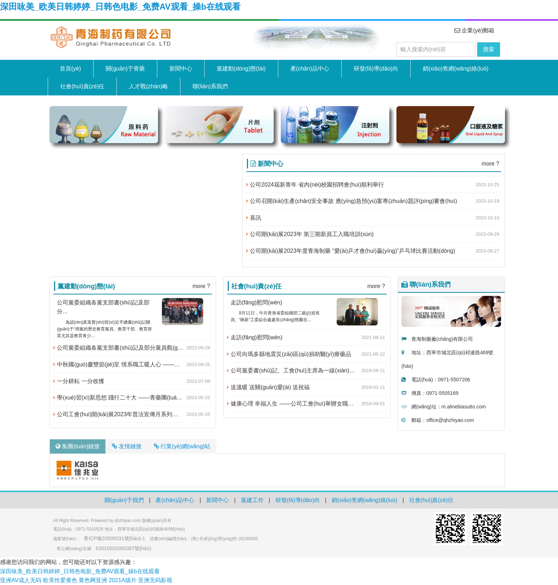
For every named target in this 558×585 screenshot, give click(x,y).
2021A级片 (123, 580)
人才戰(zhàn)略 (148, 86)
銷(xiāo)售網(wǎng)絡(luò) (456, 69)
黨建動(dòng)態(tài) (241, 69)
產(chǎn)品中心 (309, 69)
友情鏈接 (126, 446)
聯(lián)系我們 (210, 86)
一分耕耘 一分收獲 (78, 381)
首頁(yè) (70, 69)
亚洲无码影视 (155, 580)
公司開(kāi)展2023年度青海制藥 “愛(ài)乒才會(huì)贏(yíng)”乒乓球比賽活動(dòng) (350, 251)
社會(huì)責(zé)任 (82, 86)
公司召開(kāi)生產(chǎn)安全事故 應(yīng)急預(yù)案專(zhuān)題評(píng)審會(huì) (351, 201)
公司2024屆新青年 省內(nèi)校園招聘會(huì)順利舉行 (315, 184)
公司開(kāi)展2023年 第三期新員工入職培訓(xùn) (310, 234)
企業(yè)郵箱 (474, 30)
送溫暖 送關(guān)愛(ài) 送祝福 (268, 387)
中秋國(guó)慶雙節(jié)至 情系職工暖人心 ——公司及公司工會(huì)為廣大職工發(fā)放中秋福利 (132, 364)
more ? (490, 164)
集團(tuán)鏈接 (78, 446)
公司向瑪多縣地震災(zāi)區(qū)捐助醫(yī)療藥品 (289, 354)
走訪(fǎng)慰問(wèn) (255, 337)
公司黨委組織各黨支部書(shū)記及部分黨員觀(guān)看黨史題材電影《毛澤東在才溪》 (132, 347)
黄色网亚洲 (93, 580)
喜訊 (253, 218)
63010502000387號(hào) (123, 548)
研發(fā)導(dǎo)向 (376, 69)
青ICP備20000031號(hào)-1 (114, 538)
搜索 (488, 49)
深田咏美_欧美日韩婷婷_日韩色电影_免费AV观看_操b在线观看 (120, 6)
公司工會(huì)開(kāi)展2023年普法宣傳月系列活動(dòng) (126, 414)
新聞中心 (180, 69)
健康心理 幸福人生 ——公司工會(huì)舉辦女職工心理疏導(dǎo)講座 (307, 403)
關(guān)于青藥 (125, 69)
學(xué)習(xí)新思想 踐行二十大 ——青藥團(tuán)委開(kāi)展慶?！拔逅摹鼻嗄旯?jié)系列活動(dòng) (132, 397)
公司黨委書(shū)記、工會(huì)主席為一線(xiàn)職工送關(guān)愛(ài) (307, 370)
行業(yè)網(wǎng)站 (182, 446)
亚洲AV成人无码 (20, 580)
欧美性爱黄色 (60, 580)
